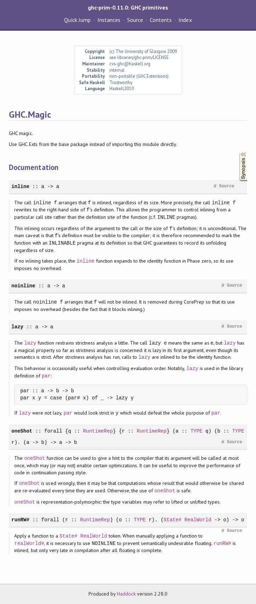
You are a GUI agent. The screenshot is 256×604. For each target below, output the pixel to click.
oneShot (21, 431)
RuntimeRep (98, 431)
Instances (108, 19)
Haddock (126, 594)
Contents (161, 19)
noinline (23, 285)
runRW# (20, 519)
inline (20, 186)
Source (135, 19)
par (46, 376)
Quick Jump (77, 19)
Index (185, 19)
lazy (17, 326)
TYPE (196, 431)
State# (173, 519)
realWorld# (29, 543)
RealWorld (197, 519)
